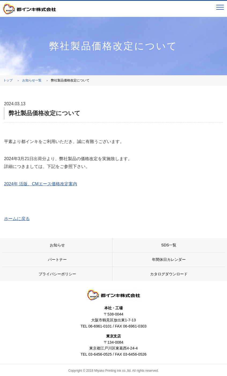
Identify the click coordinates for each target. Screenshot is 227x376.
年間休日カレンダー (169, 259)
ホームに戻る (17, 218)
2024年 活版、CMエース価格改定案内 (40, 184)
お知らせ (57, 245)
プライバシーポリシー (57, 274)
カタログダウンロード (169, 274)
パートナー (57, 259)
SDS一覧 (169, 245)
